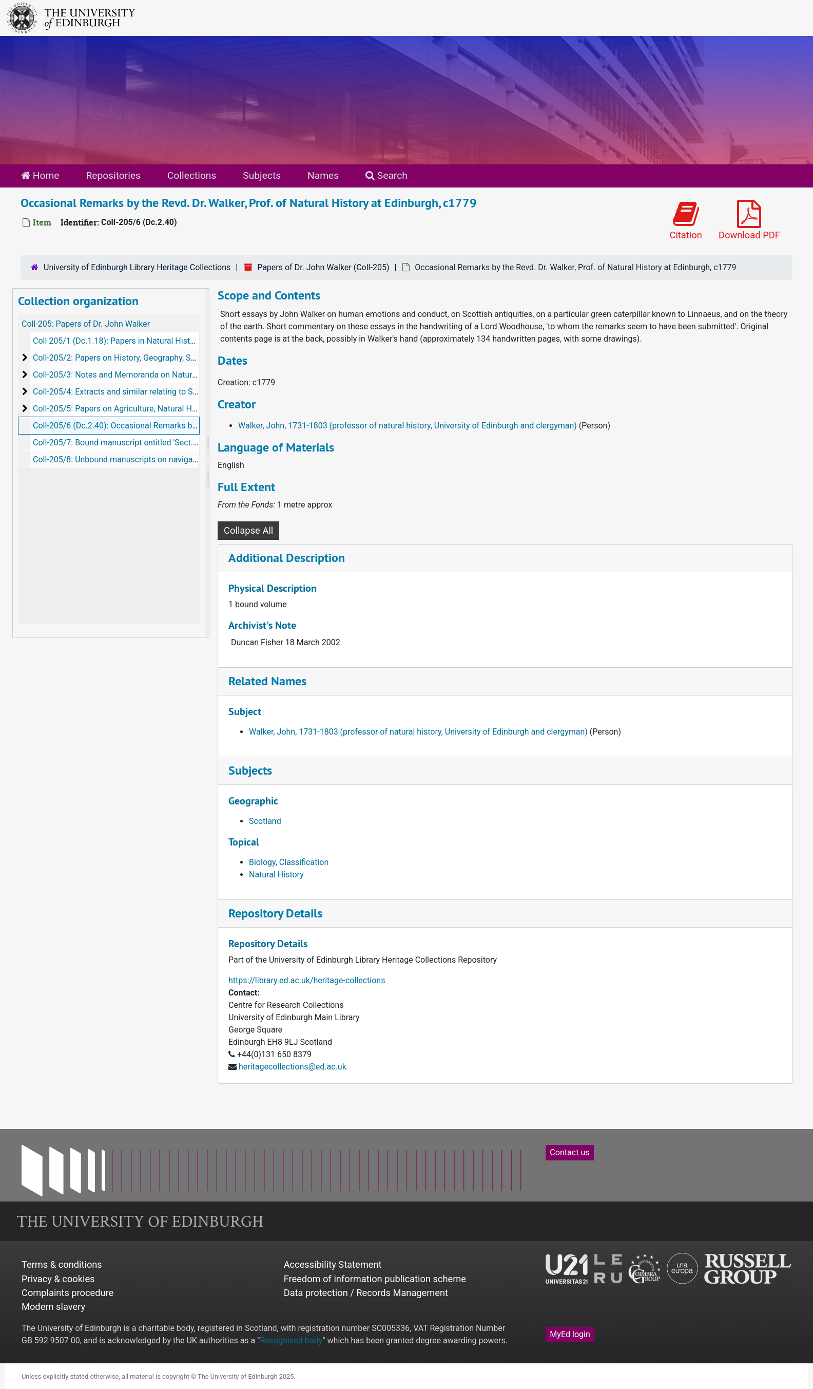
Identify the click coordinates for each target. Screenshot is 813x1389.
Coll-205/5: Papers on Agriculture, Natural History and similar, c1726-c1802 (169, 409)
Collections (191, 175)
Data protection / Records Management (366, 1292)
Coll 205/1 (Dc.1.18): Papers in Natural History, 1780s (130, 341)
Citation (685, 220)
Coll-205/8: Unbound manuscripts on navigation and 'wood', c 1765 (154, 459)
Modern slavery (53, 1306)
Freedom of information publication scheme (375, 1278)
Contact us (569, 1152)
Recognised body (291, 1340)
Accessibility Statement (333, 1264)
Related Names (267, 681)
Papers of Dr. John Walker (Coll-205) (323, 267)
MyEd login (570, 1334)
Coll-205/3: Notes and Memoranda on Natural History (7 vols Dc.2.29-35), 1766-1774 (186, 375)
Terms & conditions (62, 1264)
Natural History (276, 874)
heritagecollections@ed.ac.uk (292, 1067)
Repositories (113, 175)
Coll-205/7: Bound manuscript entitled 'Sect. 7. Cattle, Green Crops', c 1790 (168, 442)
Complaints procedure (67, 1292)
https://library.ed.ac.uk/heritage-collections (306, 980)
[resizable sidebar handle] (207, 463)
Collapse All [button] (248, 530)
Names (323, 175)
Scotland (265, 821)
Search (386, 175)
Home (40, 175)
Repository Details (275, 913)
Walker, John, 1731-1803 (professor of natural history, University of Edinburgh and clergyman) (407, 425)
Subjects (262, 175)
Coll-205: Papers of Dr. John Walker (86, 324)
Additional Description (286, 558)
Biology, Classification (288, 862)
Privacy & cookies (58, 1278)
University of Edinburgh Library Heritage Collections (137, 267)
